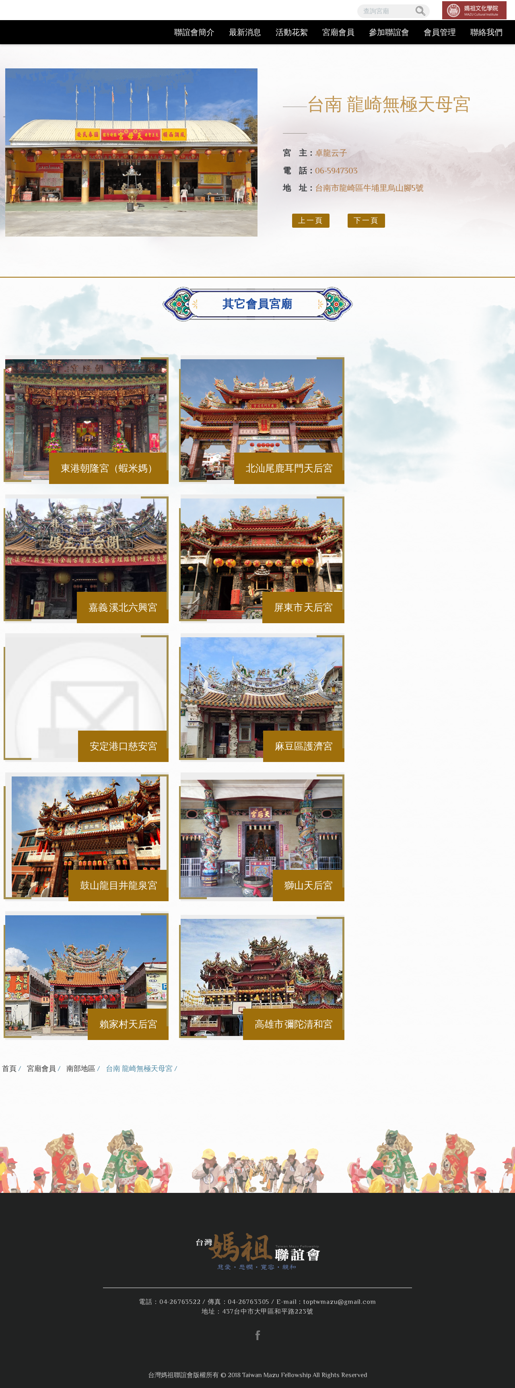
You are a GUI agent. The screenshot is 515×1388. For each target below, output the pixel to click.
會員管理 (440, 32)
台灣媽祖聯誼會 (56, 22)
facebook (257, 1335)
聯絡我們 (486, 32)
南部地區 (80, 1069)
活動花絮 (292, 32)
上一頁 (310, 220)
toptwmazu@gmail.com (339, 1302)
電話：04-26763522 (169, 1302)
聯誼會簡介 (194, 32)
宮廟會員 (338, 32)
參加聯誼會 (389, 32)
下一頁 (366, 220)
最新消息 (245, 32)
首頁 (9, 1069)
